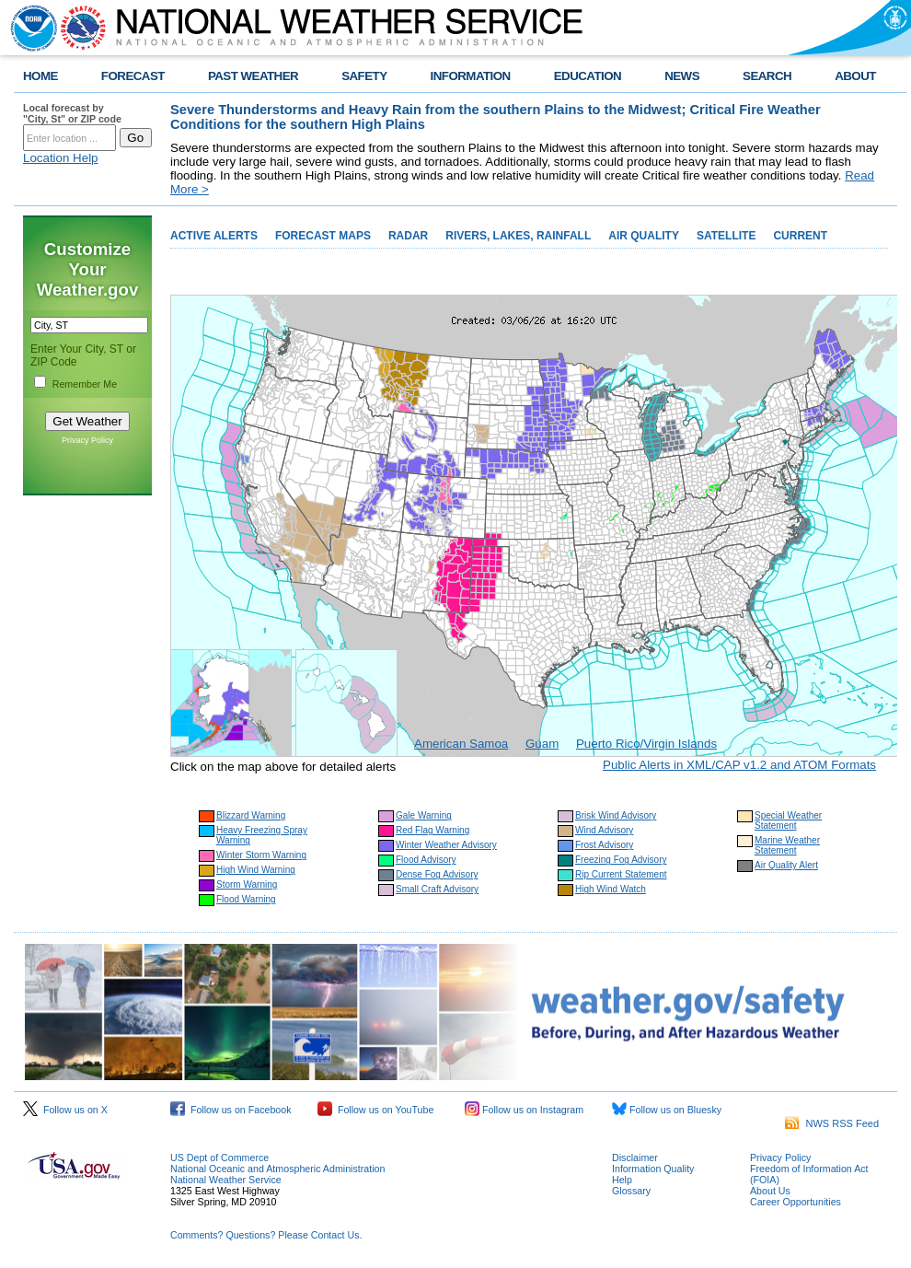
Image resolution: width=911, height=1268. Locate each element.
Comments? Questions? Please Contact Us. (266, 1234)
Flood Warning (246, 899)
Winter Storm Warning (261, 855)
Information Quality (653, 1168)
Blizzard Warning (250, 815)
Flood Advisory (426, 860)
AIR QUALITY (643, 235)
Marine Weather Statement (787, 845)
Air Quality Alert (786, 865)
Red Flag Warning (432, 830)
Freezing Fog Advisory (621, 860)
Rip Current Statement (621, 874)
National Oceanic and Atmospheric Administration (277, 1168)
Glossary (631, 1190)
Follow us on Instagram (524, 1109)
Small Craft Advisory (437, 889)
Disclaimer (635, 1157)
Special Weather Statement (788, 820)
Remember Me (84, 384)
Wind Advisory (604, 830)
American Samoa (461, 743)
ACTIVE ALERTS (214, 235)
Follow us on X (65, 1109)
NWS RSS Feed (832, 1123)
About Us (770, 1190)
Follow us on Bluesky (666, 1109)
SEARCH (767, 76)
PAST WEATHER (253, 76)
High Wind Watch (610, 889)
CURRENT (800, 235)
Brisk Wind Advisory (615, 815)
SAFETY (363, 76)
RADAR (408, 235)
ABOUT (855, 76)
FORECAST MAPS (323, 235)
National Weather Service (226, 1179)
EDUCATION (587, 76)
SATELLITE (726, 235)
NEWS (681, 76)
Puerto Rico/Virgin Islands (646, 743)
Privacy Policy (87, 440)
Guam (542, 743)
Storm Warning (246, 884)
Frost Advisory (604, 845)
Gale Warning (424, 815)
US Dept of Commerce (219, 1157)
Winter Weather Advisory (446, 845)
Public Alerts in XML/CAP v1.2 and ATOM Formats (739, 765)
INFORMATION (471, 76)
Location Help (60, 158)
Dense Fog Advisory (437, 874)
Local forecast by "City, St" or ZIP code (72, 113)
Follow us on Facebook (231, 1109)
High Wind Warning (255, 870)
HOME (40, 76)
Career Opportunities (795, 1201)
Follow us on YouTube (375, 1109)
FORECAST (133, 76)
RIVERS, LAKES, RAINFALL (518, 235)
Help (622, 1179)
